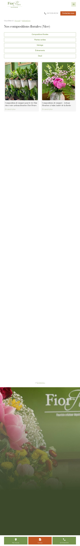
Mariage (40, 45)
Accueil (17, 21)
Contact (40, 543)
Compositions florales (40, 34)
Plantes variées (40, 40)
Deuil (40, 56)
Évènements (40, 50)
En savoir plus (10, 109)
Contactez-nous (68, 13)
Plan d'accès (15, 543)
